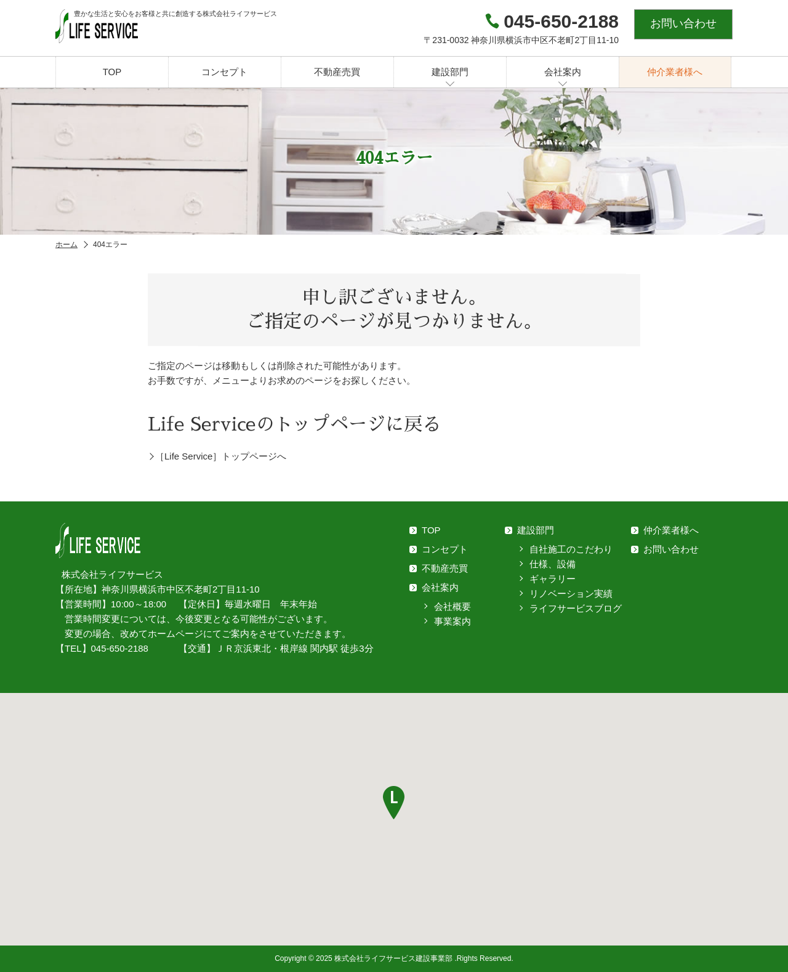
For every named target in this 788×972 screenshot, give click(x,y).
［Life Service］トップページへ (220, 456)
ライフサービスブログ (575, 608)
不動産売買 (337, 72)
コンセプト (224, 72)
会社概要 (452, 606)
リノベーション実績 (571, 593)
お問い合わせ (683, 23)
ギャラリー (552, 578)
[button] (393, 802)
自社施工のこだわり (571, 549)
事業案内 (452, 621)
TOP (112, 72)
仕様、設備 (552, 564)
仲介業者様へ (674, 72)
